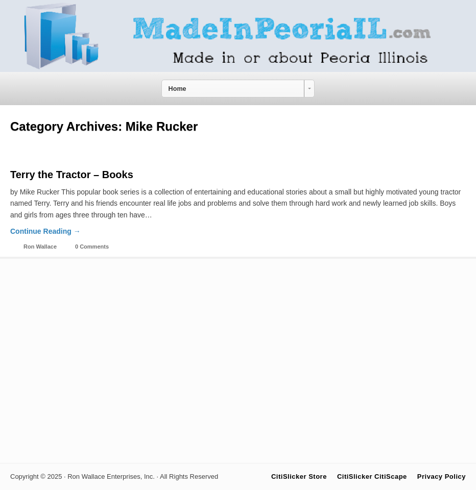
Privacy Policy (441, 476)
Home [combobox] (177, 88)
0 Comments (92, 246)
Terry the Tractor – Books (71, 174)
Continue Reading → (45, 231)
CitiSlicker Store (299, 476)
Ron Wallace (40, 246)
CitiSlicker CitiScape (372, 476)
